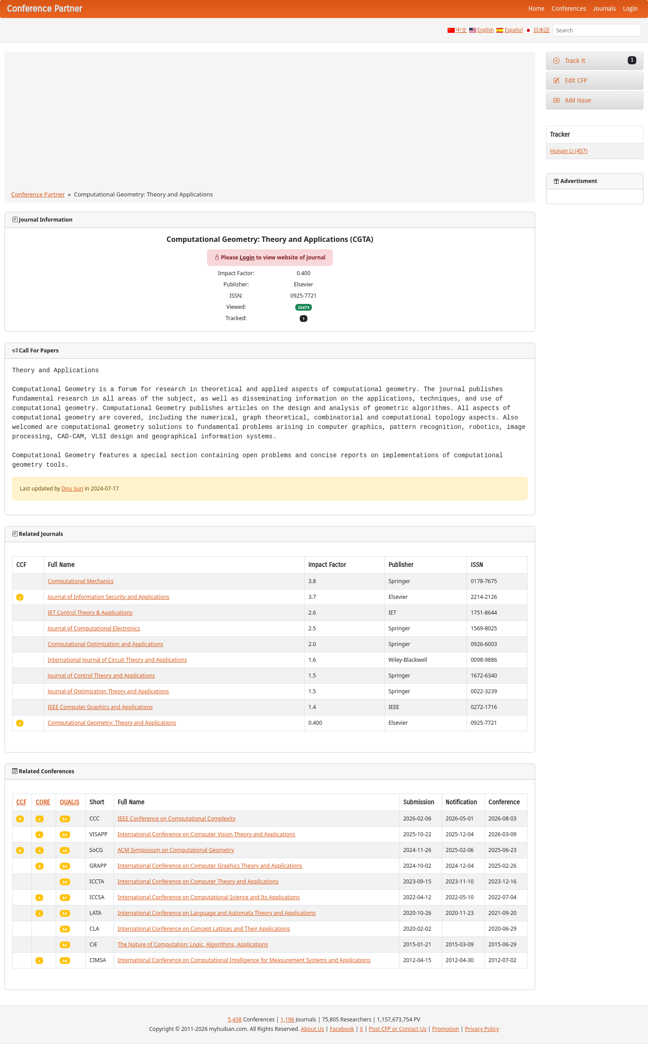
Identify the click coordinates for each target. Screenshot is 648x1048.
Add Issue (572, 100)
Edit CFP (570, 81)
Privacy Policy (482, 1029)
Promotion (445, 1029)
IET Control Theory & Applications (90, 612)
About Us (312, 1029)
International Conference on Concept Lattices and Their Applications (204, 928)
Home (536, 9)
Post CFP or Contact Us (397, 1029)
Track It (594, 60)
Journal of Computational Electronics (94, 628)
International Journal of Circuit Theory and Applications (117, 660)
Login (630, 9)
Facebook (342, 1029)
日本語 (541, 30)
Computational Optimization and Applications (105, 644)
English (486, 30)
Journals (604, 9)
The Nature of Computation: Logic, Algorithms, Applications (193, 944)
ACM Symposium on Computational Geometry (176, 850)
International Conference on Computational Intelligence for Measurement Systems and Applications (244, 960)
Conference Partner (38, 194)
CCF (21, 802)
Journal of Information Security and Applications (108, 597)
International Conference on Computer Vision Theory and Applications (206, 834)
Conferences (569, 9)
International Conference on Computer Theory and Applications (198, 881)
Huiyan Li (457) (568, 151)
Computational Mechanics (81, 581)
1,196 (287, 1019)
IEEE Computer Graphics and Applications (100, 707)
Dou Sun (72, 488)
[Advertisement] (270, 123)
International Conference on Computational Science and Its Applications (209, 897)
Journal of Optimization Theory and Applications (108, 691)
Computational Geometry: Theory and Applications (112, 723)
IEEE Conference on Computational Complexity (177, 818)
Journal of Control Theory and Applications (101, 675)
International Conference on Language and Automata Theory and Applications (217, 913)
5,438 (235, 1019)
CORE (43, 802)
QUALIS (69, 802)
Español (514, 30)
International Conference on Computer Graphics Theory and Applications (210, 866)
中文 (461, 30)
